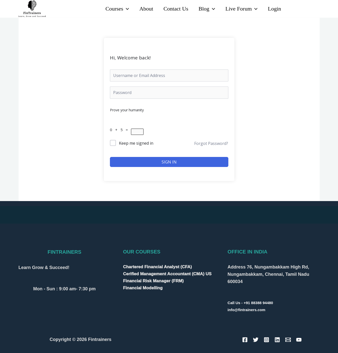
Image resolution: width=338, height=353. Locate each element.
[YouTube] (305, 9)
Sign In (169, 162)
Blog (205, 9)
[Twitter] (255, 339)
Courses (113, 9)
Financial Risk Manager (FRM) (153, 281)
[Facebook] (245, 339)
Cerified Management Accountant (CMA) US (167, 274)
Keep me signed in (136, 143)
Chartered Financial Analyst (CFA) (157, 266)
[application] (122, 9)
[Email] (288, 339)
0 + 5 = (120, 129)
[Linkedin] (294, 9)
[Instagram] (316, 9)
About (143, 9)
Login (274, 9)
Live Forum (240, 9)
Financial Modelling (143, 288)
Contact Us (173, 9)
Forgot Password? (211, 143)
